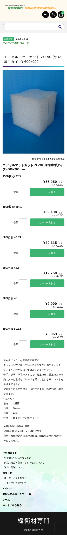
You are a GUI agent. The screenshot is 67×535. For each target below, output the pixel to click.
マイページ (9, 488)
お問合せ (7, 473)
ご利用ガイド (10, 453)
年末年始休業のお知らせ (16, 42)
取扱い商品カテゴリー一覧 (17, 494)
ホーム (6, 499)
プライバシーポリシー (15, 482)
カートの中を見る (12, 505)
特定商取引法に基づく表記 (17, 458)
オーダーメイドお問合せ (16, 478)
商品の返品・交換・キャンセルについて (24, 462)
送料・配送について (14, 467)
